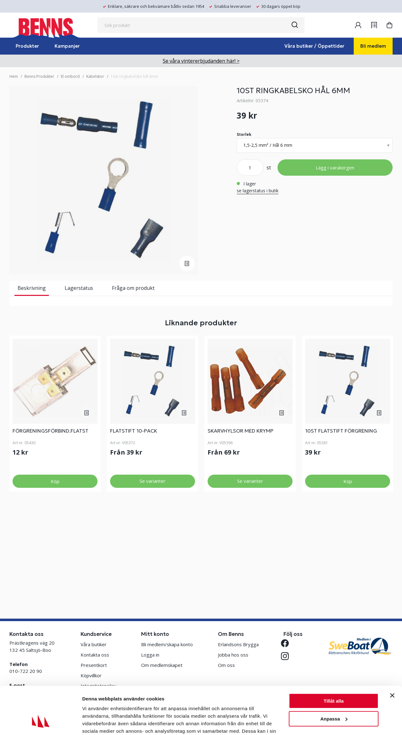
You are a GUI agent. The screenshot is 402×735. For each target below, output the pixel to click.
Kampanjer (67, 46)
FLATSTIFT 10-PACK (133, 523)
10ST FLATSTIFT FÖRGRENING (341, 523)
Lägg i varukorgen (335, 167)
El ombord (70, 76)
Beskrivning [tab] (32, 288)
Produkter (27, 46)
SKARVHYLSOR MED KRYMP (240, 523)
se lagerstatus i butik (257, 191)
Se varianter (153, 573)
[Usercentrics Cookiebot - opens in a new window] (40, 722)
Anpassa (333, 677)
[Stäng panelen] (392, 654)
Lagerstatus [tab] (79, 288)
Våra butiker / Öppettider (314, 46)
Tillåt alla (334, 660)
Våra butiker (94, 644)
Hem (13, 76)
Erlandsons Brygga (238, 644)
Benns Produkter (39, 76)
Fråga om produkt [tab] (133, 288)
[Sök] (294, 25)
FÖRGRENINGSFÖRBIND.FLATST (50, 523)
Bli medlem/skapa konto (167, 644)
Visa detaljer (96, 722)
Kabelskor (95, 76)
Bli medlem (373, 46)
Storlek (244, 134)
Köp (55, 573)
